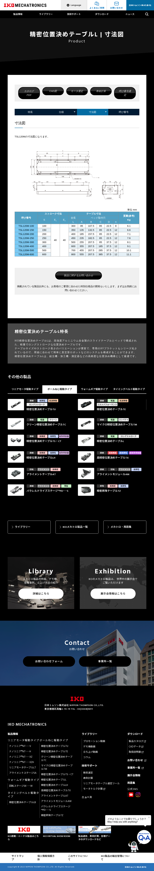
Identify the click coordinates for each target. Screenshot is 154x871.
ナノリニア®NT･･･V (20, 746)
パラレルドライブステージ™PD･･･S (55, 808)
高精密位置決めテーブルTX (56, 790)
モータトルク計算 (94, 789)
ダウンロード (102, 14)
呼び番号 (124, 112)
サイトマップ (18, 857)
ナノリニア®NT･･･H (20, 751)
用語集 (131, 783)
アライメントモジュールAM (56, 801)
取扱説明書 (136, 752)
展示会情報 (133, 775)
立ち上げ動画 (90, 752)
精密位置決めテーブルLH (54, 785)
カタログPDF (29, 93)
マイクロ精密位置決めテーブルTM (57, 767)
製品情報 (17, 14)
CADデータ (136, 747)
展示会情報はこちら (113, 594)
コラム (87, 757)
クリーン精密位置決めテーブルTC (56, 758)
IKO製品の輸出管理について (115, 857)
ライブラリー (46, 14)
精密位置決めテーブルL (53, 780)
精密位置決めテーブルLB (22, 802)
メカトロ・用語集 (121, 527)
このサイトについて (78, 857)
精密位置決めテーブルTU (54, 746)
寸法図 (92, 112)
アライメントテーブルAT (54, 796)
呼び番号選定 (125, 93)
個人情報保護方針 (46, 857)
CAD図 (53, 91)
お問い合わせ (136, 760)
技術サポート (74, 14)
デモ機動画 (89, 747)
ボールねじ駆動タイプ (60, 389)
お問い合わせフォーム (49, 661)
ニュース (130, 14)
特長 (30, 112)
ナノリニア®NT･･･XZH (21, 762)
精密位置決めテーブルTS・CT (57, 774)
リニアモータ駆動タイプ (25, 389)
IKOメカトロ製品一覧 (75, 527)
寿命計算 (101, 91)
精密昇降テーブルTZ (52, 815)
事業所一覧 (105, 661)
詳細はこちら (41, 594)
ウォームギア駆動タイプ (94, 389)
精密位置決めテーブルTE (54, 751)
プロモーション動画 (94, 741)
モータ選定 (77, 91)
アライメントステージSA (22, 773)
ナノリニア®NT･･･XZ (20, 757)
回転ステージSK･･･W (21, 786)
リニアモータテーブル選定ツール (101, 783)
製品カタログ (137, 741)
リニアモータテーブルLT (22, 768)
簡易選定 (88, 773)
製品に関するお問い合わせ (78, 275)
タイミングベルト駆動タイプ (129, 389)
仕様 (61, 112)
